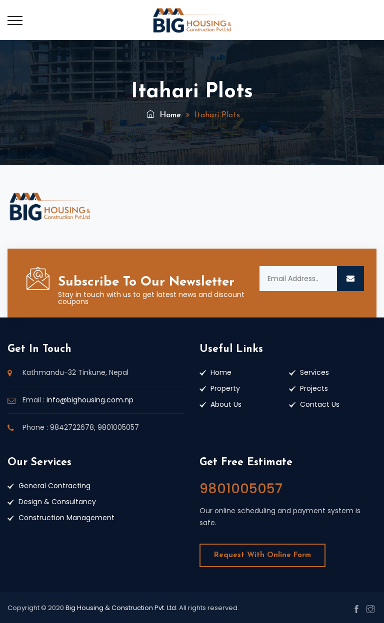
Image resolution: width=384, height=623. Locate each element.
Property (225, 388)
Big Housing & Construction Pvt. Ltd (121, 608)
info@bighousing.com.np (90, 400)
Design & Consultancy (57, 502)
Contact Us (320, 404)
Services (314, 372)
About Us (226, 404)
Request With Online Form (262, 555)
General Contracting (54, 486)
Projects (314, 388)
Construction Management (66, 518)
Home (163, 115)
